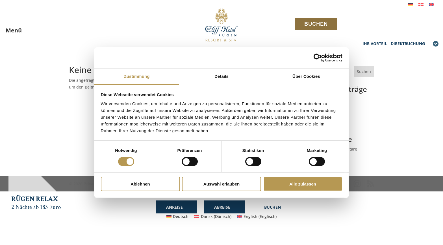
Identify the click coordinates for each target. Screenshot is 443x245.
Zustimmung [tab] (137, 76)
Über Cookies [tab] (306, 76)
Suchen (364, 71)
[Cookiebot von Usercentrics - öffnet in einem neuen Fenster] (317, 58)
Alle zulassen (302, 184)
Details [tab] (221, 76)
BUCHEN (316, 24)
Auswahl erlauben (221, 184)
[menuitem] (410, 4)
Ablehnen (140, 184)
